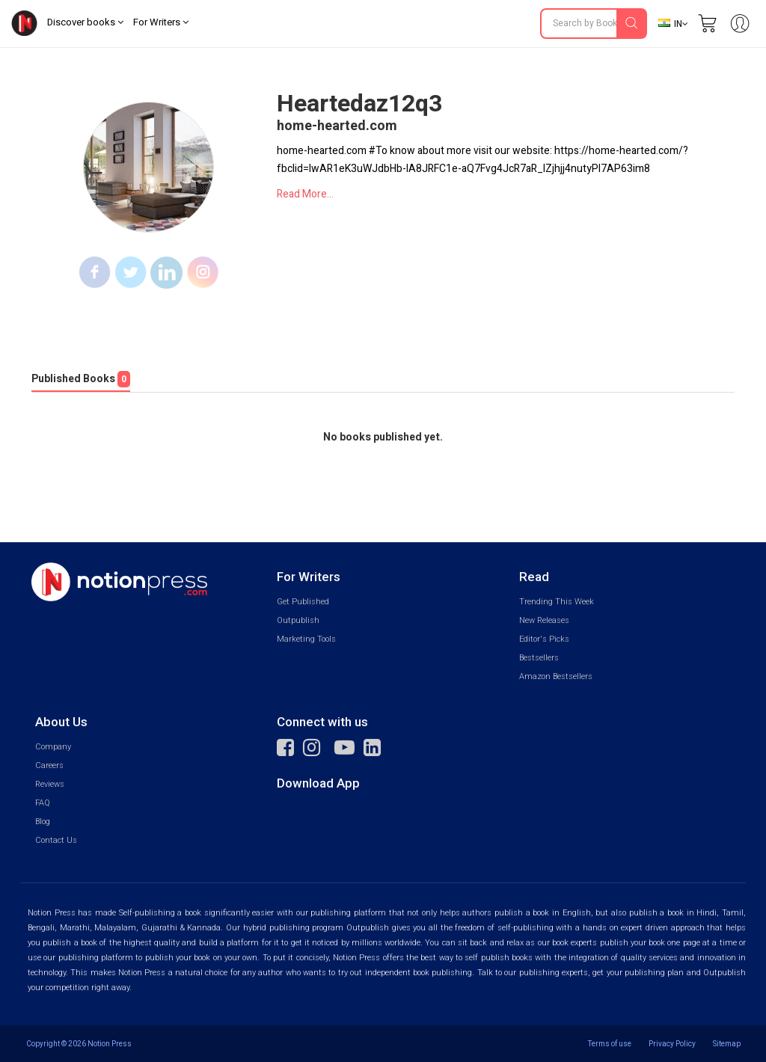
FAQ (42, 803)
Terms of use (609, 1044)
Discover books (85, 22)
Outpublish (298, 620)
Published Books (80, 379)
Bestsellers (539, 658)
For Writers (161, 22)
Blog (42, 821)
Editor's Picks (544, 639)
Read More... (305, 194)
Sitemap (727, 1044)
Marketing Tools (306, 639)
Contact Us (56, 840)
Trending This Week (556, 602)
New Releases (544, 620)
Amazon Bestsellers (555, 676)
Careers (49, 765)
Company (53, 747)
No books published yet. (383, 437)
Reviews (49, 784)
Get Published (303, 602)
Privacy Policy (672, 1044)
